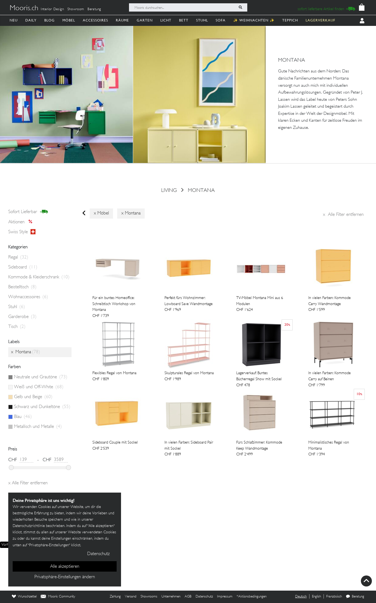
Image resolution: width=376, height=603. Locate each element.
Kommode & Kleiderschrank (39, 277)
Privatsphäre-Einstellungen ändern (64, 577)
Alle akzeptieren (64, 566)
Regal (18, 257)
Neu (14, 20)
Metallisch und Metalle (38, 427)
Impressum (224, 596)
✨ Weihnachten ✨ (254, 20)
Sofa (221, 20)
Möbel (68, 20)
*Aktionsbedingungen (252, 596)
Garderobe (22, 317)
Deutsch (301, 596)
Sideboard (22, 267)
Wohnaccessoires (28, 297)
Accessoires (95, 20)
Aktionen (21, 222)
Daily (31, 20)
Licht (165, 20)
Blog (49, 20)
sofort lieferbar (28, 212)
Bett (183, 20)
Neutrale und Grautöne (40, 377)
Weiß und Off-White (39, 387)
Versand (130, 596)
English (316, 596)
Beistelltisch (22, 287)
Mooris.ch (24, 8)
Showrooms (149, 596)
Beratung (94, 9)
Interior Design (52, 9)
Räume (122, 20)
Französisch (334, 596)
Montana (201, 190)
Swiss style (21, 232)
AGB (188, 596)
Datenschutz (204, 596)
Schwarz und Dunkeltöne (42, 407)
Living (169, 190)
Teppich (290, 20)
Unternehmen (170, 596)
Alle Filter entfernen (343, 215)
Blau (23, 417)
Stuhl (202, 20)
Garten (145, 20)
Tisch (17, 327)
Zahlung (115, 596)
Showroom (75, 9)
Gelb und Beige (33, 397)
